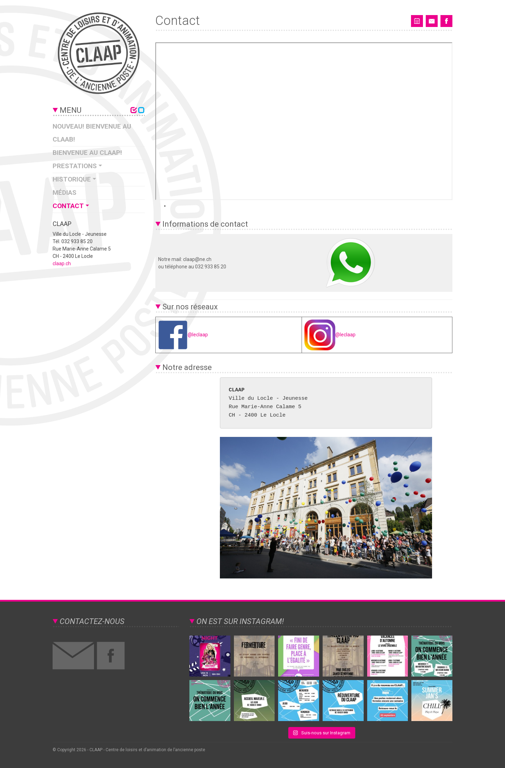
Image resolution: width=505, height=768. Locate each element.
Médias (64, 192)
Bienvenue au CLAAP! (87, 153)
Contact (68, 206)
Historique (72, 179)
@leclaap (183, 334)
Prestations (75, 166)
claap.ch (62, 263)
